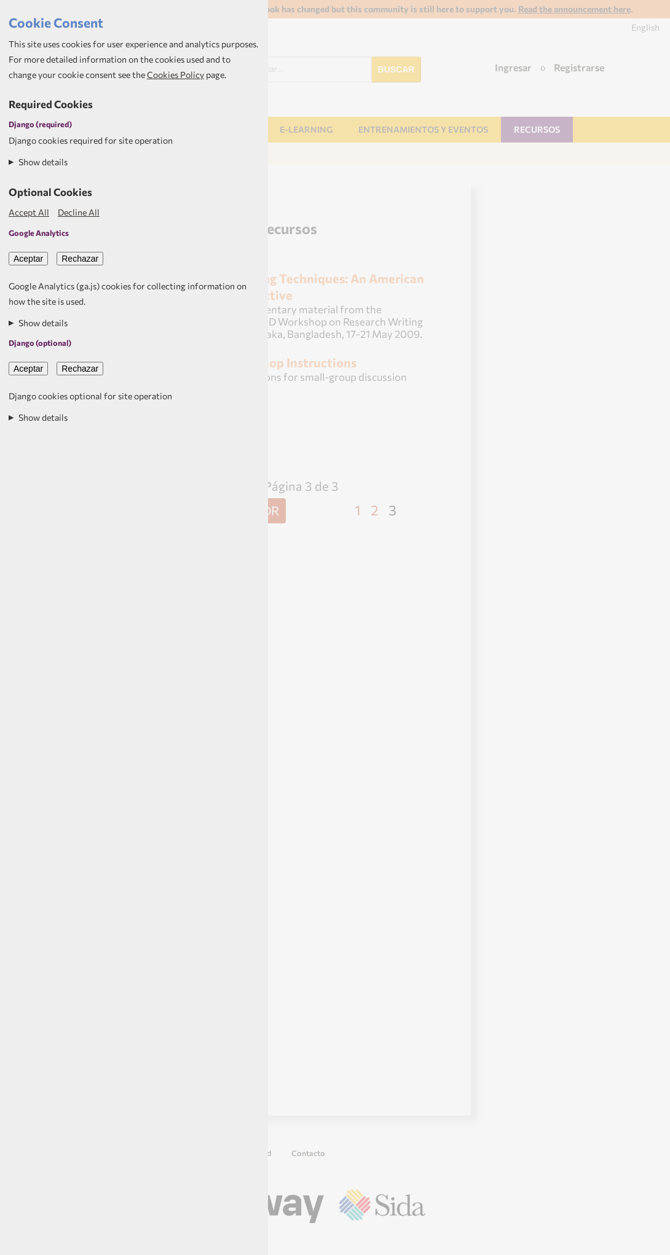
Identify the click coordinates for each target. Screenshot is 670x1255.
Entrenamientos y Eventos (423, 129)
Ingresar (513, 67)
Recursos (537, 129)
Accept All (29, 212)
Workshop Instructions (290, 362)
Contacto (308, 1153)
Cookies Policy (175, 74)
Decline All (79, 212)
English (645, 27)
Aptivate (414, 1241)
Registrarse (579, 67)
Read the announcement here (574, 9)
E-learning (306, 129)
